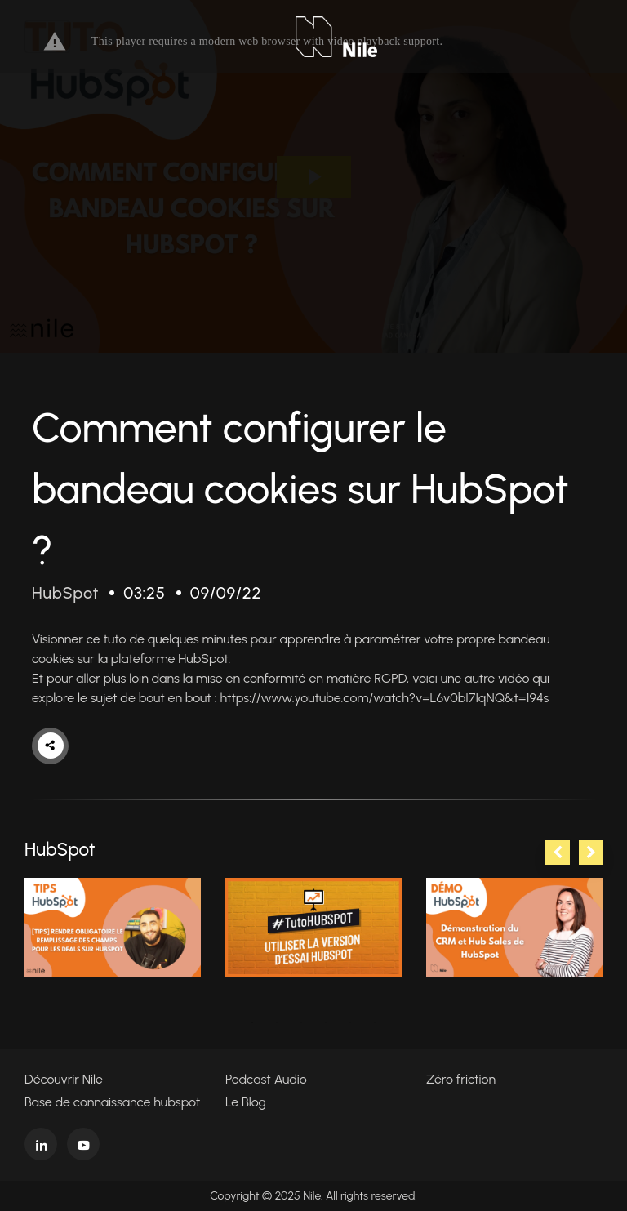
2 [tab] (277, 1022)
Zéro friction (461, 1079)
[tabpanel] (112, 927)
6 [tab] (375, 1022)
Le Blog (245, 1102)
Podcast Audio (266, 1079)
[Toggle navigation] (47, 36)
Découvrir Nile (63, 1079)
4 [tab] (326, 1022)
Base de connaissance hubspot (112, 1102)
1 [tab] (252, 1022)
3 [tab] (301, 1022)
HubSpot (65, 593)
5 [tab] (350, 1022)
